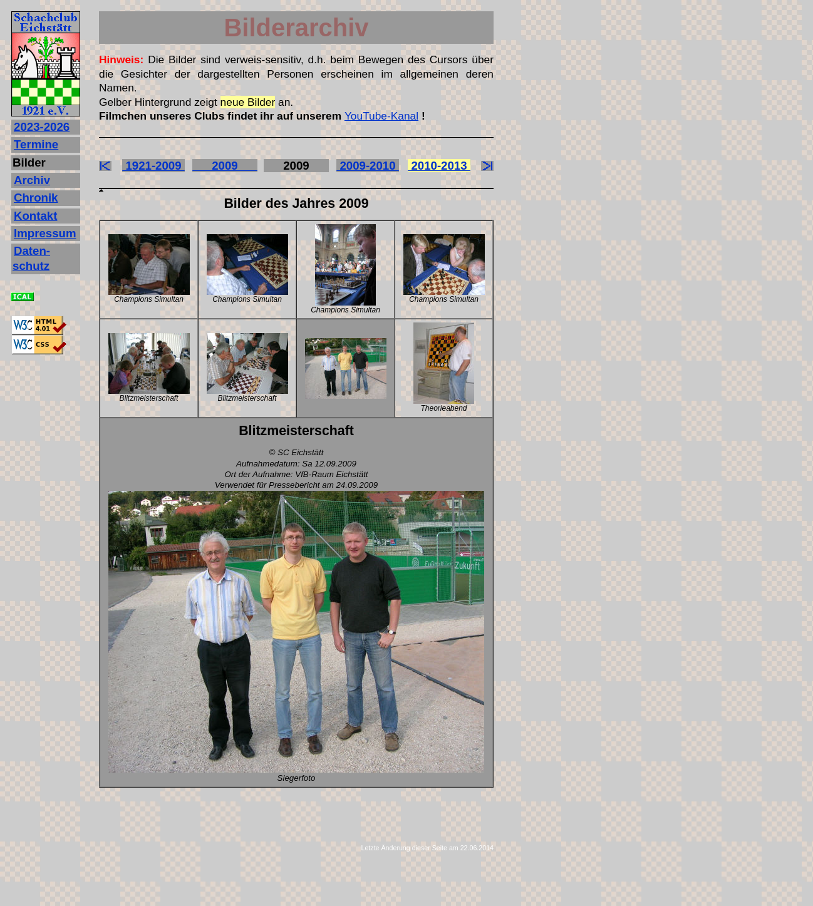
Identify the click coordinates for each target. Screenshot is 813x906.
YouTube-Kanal (381, 116)
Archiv (32, 180)
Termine (36, 144)
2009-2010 (367, 165)
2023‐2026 (42, 126)
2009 (224, 165)
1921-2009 (153, 165)
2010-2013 (439, 165)
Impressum (45, 233)
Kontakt (35, 215)
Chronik (36, 197)
